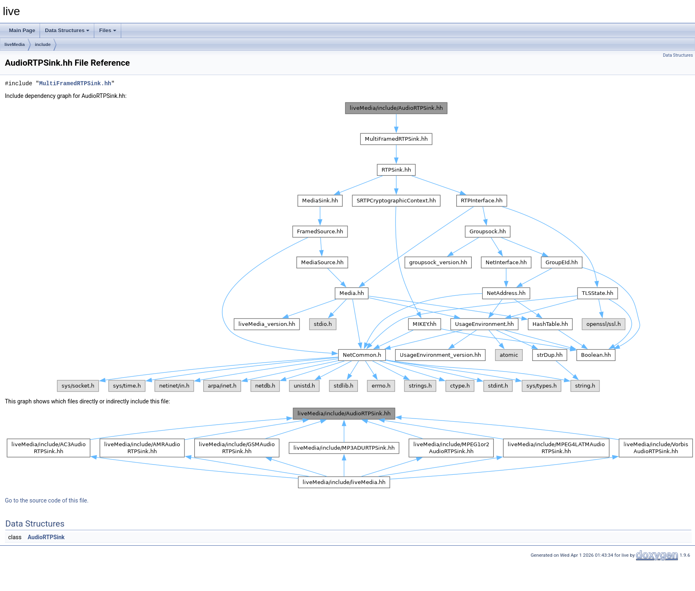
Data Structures (67, 30)
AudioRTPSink (46, 537)
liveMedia (14, 44)
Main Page (22, 30)
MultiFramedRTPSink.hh (75, 83)
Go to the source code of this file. (47, 500)
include (43, 44)
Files (107, 30)
